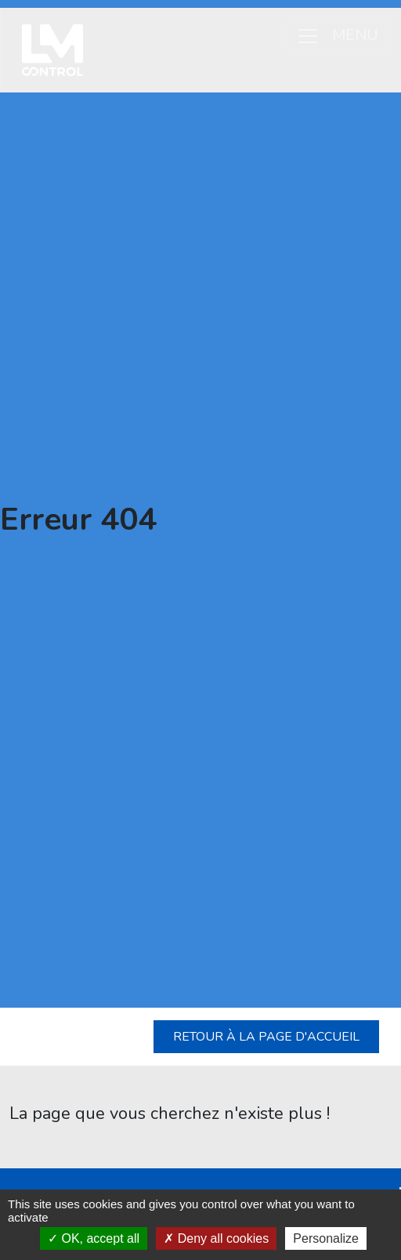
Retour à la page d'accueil (266, 1036)
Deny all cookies (216, 1238)
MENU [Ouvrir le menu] (337, 35)
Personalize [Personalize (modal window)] (326, 1238)
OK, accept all (93, 1238)
